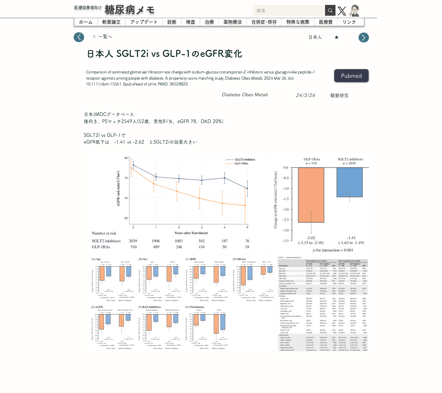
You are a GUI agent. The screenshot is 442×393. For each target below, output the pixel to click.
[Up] (79, 37)
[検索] (284, 11)
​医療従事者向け (88, 7)
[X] (342, 11)
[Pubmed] (351, 75)
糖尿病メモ (129, 9)
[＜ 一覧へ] (114, 37)
